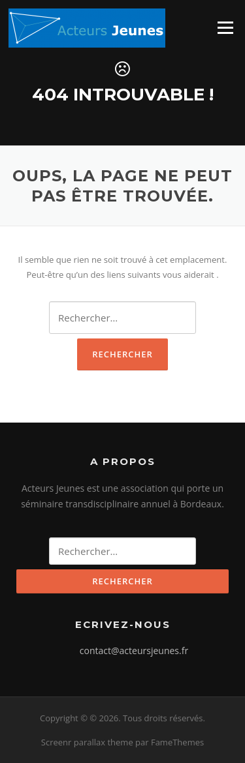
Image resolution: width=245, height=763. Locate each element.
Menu (225, 27)
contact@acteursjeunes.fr (134, 650)
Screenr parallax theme (87, 742)
